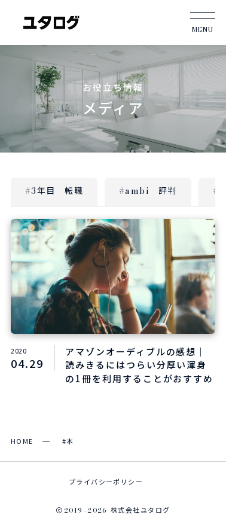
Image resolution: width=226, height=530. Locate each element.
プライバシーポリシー (106, 481)
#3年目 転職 (54, 190)
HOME (22, 441)
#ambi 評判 (148, 190)
